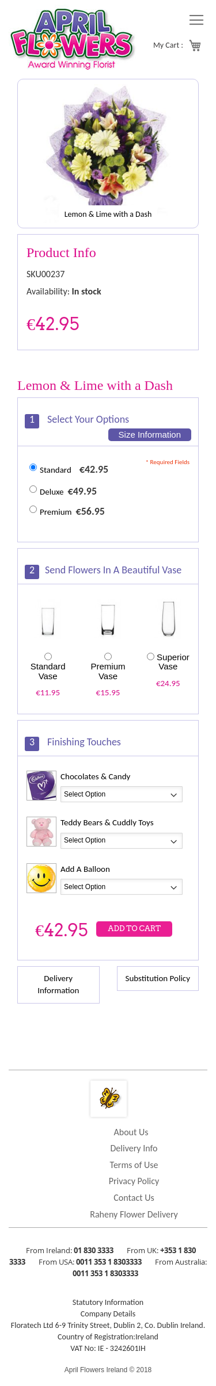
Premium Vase (107, 671)
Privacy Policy (134, 1181)
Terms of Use (134, 1164)
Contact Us (133, 1197)
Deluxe (52, 492)
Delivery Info (133, 1148)
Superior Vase (173, 662)
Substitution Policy (158, 978)
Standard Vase (48, 671)
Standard (55, 470)
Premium (56, 512)
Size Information (150, 434)
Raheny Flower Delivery (134, 1214)
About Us (130, 1132)
